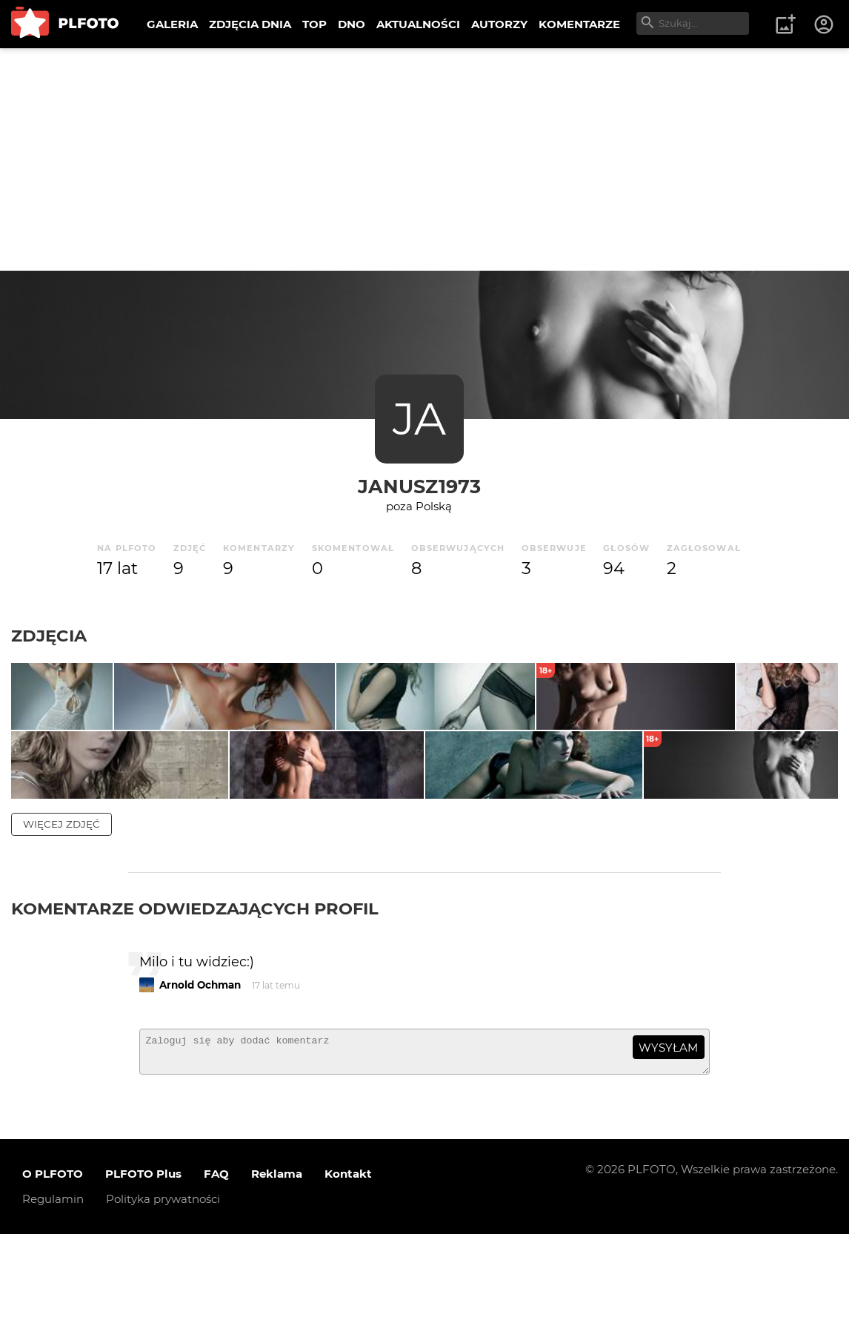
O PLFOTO (52, 1269)
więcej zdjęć (61, 911)
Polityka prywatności (163, 1294)
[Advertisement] (424, 159)
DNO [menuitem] (351, 24)
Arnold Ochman (200, 1073)
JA (419, 419)
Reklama (276, 1269)
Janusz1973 (419, 486)
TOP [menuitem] (314, 24)
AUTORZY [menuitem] (499, 24)
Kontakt (348, 1269)
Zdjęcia (49, 635)
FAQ (216, 1269)
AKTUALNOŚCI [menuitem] (418, 24)
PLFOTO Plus (143, 1269)
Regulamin (53, 1294)
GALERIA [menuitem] (172, 24)
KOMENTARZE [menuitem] (579, 24)
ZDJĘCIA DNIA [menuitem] (250, 24)
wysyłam (668, 1136)
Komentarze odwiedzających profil (195, 996)
